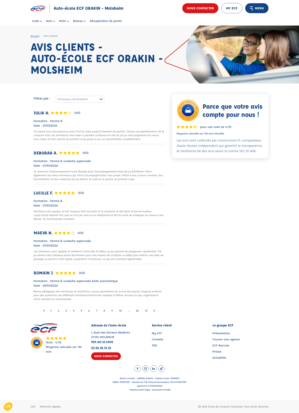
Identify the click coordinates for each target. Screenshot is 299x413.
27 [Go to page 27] (146, 310)
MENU (257, 8)
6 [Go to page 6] (89, 310)
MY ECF (231, 8)
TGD (154, 345)
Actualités (219, 357)
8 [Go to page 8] (104, 310)
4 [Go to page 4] (73, 310)
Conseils (157, 339)
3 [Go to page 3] (66, 310)
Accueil (35, 35)
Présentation (221, 333)
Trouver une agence (226, 339)
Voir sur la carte (102, 341)
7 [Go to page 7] (96, 310)
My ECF (157, 333)
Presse (216, 351)
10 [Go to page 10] (120, 310)
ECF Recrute (220, 345)
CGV (33, 406)
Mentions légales (50, 406)
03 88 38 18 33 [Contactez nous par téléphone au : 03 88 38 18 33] (101, 348)
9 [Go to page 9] (112, 310)
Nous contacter (200, 8)
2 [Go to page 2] (58, 310)
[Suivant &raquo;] (154, 310)
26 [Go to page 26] (137, 310)
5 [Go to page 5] (81, 310)
